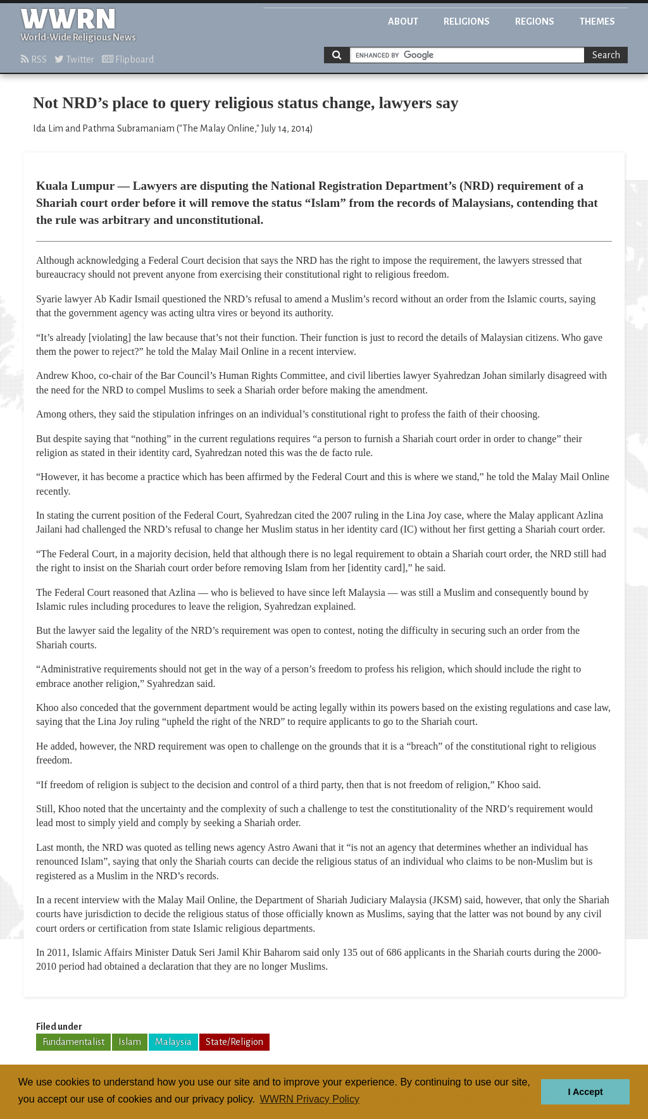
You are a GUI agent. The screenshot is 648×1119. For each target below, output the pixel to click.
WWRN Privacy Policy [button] (309, 1099)
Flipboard (128, 59)
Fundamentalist (73, 1042)
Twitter (74, 59)
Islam (129, 1042)
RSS (34, 59)
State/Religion (234, 1042)
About (403, 21)
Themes (597, 21)
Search (606, 55)
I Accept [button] (585, 1092)
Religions (467, 21)
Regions (534, 21)
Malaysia (173, 1042)
